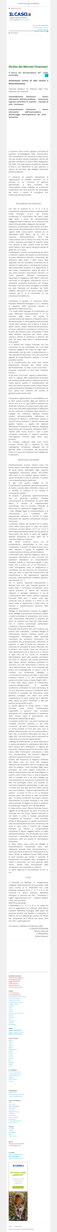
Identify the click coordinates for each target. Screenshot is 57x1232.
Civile (10, 1008)
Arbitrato (11, 1006)
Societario (12, 1017)
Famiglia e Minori (14, 1004)
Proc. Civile (12, 1104)
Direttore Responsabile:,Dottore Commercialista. (16, 1156)
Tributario (12, 1021)
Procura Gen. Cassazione (16, 1013)
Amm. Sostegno (13, 1117)
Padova (11, 1051)
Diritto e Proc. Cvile (14, 1000)
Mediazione (12, 1119)
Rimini (10, 1066)
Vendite (11, 1130)
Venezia (11, 1059)
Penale (11, 1011)
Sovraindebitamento (15, 1121)
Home (10, 1226)
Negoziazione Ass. (14, 1112)
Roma (10, 1044)
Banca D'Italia (13, 1079)
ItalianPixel (30, 1229)
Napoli (11, 1046)
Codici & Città (15, 8)
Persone (11, 1015)
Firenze (11, 1055)
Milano (11, 1040)
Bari (10, 1060)
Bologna (11, 1062)
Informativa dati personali (16, 1094)
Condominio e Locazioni (16, 1002)
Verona (11, 1053)
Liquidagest (12, 1132)
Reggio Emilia (13, 1049)
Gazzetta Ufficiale (14, 1075)
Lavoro (11, 1009)
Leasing (11, 1022)
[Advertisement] (28, 49)
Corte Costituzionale (15, 1074)
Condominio (12, 1115)
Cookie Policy (13, 1092)
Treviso (11, 1057)
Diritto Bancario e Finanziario (17, 996)
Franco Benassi (25, 20)
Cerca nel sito (13, 1136)
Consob (11, 1081)
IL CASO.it (18, 1229)
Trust (10, 1019)
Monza (11, 1047)
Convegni (11, 1128)
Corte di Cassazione (15, 1072)
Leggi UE (11, 1077)
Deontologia (12, 1024)
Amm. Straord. (13, 1123)
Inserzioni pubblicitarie (16, 1096)
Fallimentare (12, 1108)
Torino (11, 1042)
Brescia (11, 1064)
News (10, 1134)
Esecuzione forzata (14, 998)
